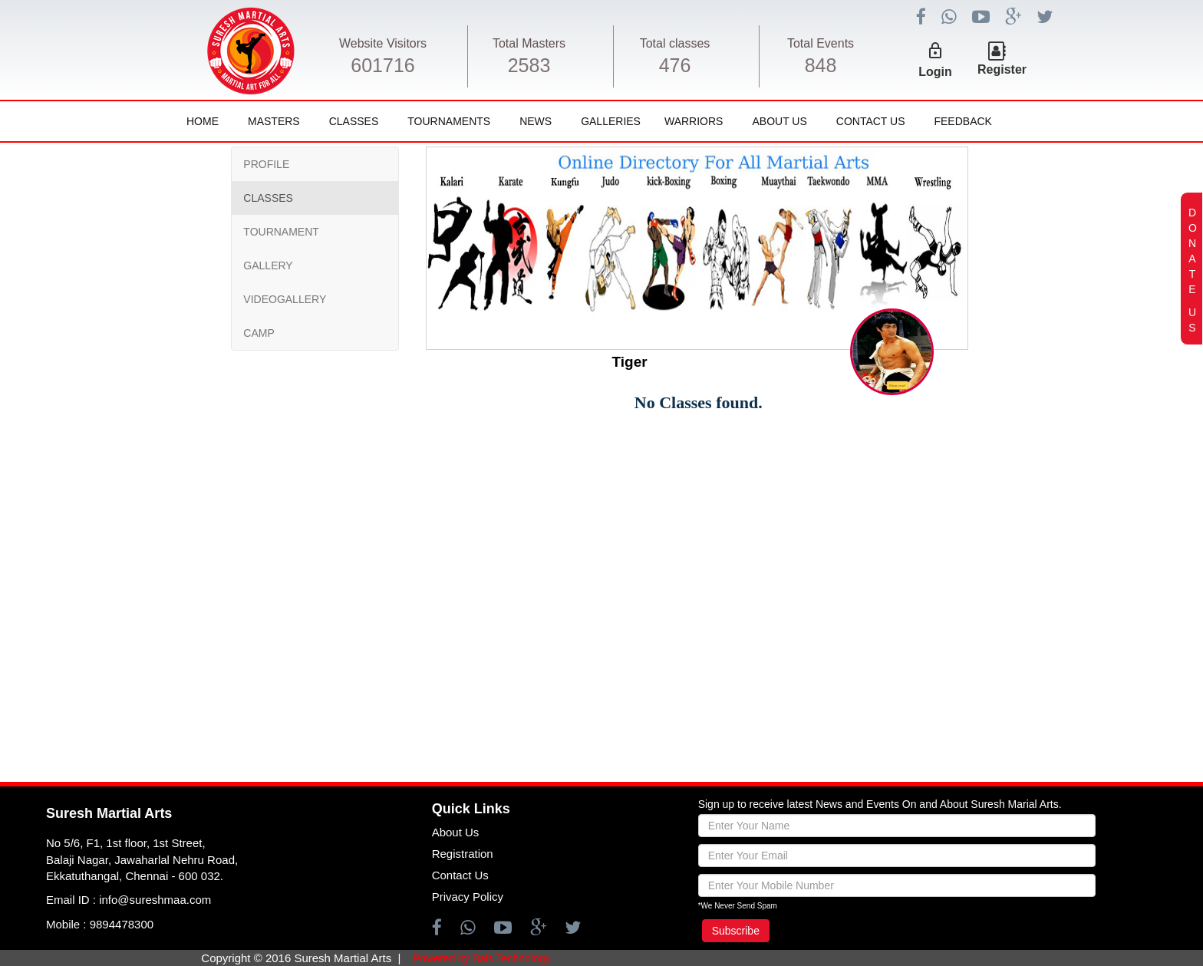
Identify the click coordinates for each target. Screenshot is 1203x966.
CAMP (258, 333)
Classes (354, 121)
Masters (274, 121)
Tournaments (448, 121)
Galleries (611, 121)
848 (821, 65)
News (535, 121)
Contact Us (870, 121)
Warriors (693, 121)
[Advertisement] (110, 578)
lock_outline (935, 50)
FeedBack (962, 121)
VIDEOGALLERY (284, 299)
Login (935, 71)
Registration (462, 853)
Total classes (675, 43)
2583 (529, 65)
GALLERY (267, 265)
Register (1002, 69)
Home (202, 121)
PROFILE (266, 164)
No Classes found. (698, 402)
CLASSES (268, 198)
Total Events (820, 43)
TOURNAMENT (281, 232)
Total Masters (529, 43)
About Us (779, 121)
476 (675, 65)
